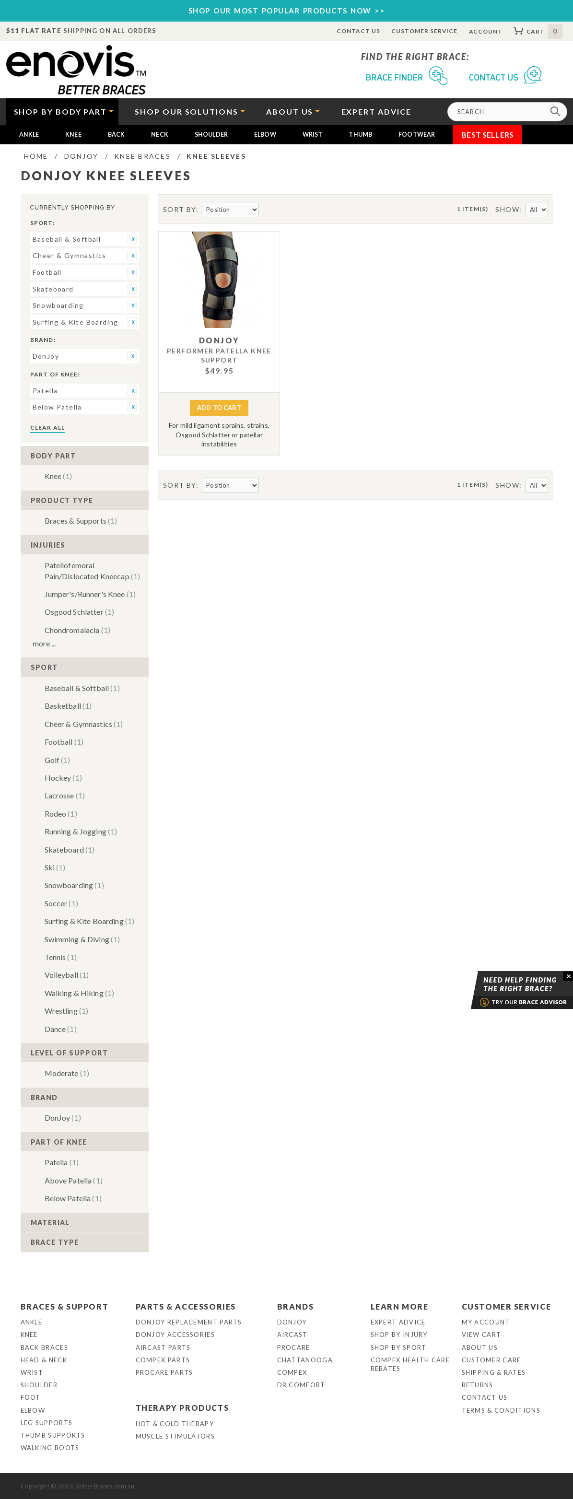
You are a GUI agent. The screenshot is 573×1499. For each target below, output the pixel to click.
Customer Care (491, 1360)
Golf (57, 759)
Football (64, 741)
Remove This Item (132, 239)
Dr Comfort (301, 1385)
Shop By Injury (399, 1334)
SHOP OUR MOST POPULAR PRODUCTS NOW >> (286, 10)
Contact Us (358, 31)
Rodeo (61, 813)
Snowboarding (74, 885)
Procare (293, 1347)
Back (116, 134)
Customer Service (424, 31)
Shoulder (211, 134)
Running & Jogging (81, 831)
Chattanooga (305, 1360)
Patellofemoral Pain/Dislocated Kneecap (92, 570)
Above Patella (74, 1180)
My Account (486, 1322)
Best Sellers (487, 134)
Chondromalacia (78, 629)
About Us (480, 1347)
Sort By (179, 209)
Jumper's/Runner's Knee (90, 593)
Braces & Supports (81, 520)
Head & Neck (44, 1360)
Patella (62, 1162)
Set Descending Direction (267, 210)
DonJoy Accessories (175, 1334)
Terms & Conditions (501, 1410)
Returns (477, 1385)
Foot (31, 1397)
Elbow (265, 134)
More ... (44, 643)
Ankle (29, 134)
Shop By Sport (399, 1347)
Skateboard (70, 849)
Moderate (67, 1072)
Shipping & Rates (494, 1372)
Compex (292, 1372)
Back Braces (44, 1347)
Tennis (61, 956)
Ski (55, 867)
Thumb (360, 134)
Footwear (416, 134)
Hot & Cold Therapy (175, 1424)
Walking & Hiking (80, 992)
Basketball (68, 705)
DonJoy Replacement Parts (189, 1322)
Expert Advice (398, 1322)
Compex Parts (163, 1360)
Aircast (292, 1334)
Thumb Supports (53, 1435)
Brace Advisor (509, 990)
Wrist (313, 134)
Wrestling (67, 1010)
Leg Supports (47, 1423)
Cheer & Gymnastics (84, 723)
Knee (73, 134)
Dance (61, 1028)
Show (507, 209)
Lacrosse (65, 795)
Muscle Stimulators (175, 1436)
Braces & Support (65, 1306)
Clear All (47, 427)
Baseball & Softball (82, 687)
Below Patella (73, 1198)
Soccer (61, 903)
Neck (159, 134)
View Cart (482, 1334)
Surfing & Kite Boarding (90, 920)
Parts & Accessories (186, 1306)
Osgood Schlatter (80, 611)
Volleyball (67, 974)
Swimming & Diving (82, 939)
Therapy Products (182, 1407)
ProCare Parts (164, 1372)
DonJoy (63, 1117)
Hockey (63, 777)
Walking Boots (50, 1448)
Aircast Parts (163, 1347)
